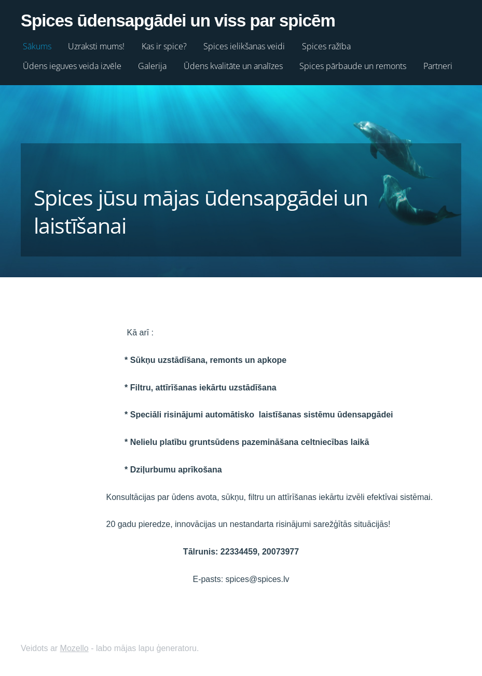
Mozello (74, 648)
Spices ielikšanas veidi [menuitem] (244, 46)
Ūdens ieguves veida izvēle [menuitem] (72, 66)
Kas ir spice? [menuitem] (164, 46)
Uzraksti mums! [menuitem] (96, 46)
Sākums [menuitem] (37, 46)
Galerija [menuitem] (152, 66)
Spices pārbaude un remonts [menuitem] (352, 66)
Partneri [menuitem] (437, 66)
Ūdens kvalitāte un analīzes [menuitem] (233, 66)
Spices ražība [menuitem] (326, 46)
